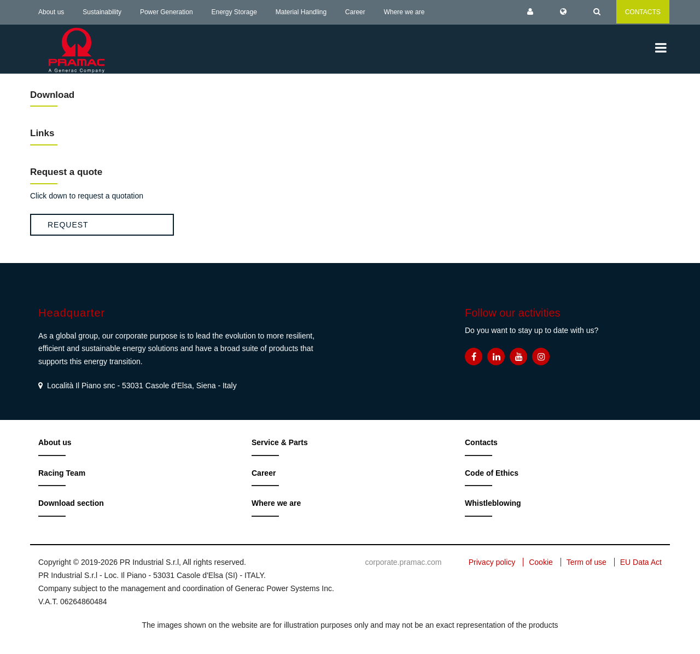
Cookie (541, 562)
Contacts (481, 442)
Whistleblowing (493, 503)
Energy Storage (234, 12)
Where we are (404, 12)
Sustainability (102, 12)
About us (51, 12)
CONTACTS (643, 12)
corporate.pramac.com (403, 562)
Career (355, 12)
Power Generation (166, 12)
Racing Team (61, 473)
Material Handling (301, 12)
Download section (71, 503)
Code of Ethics (491, 473)
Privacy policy (492, 562)
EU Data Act (641, 562)
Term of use (586, 562)
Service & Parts (280, 442)
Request (68, 224)
